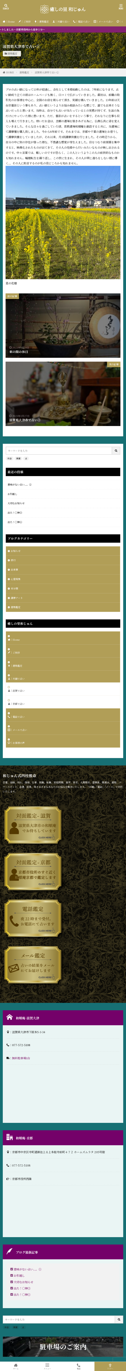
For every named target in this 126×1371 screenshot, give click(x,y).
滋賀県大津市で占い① (47, 72)
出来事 (14, 569)
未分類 (14, 588)
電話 (79, 1366)
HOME (10, 72)
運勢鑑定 (12, 53)
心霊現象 (15, 579)
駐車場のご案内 (63, 1346)
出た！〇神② (15, 512)
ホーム (16, 1366)
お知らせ (15, 551)
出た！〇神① (15, 522)
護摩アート (17, 598)
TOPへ (110, 1366)
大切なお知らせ (16, 503)
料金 (10, 458)
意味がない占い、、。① (20, 484)
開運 (18, 458)
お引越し (12, 494)
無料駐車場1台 (21, 1058)
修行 (13, 560)
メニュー (47, 1366)
